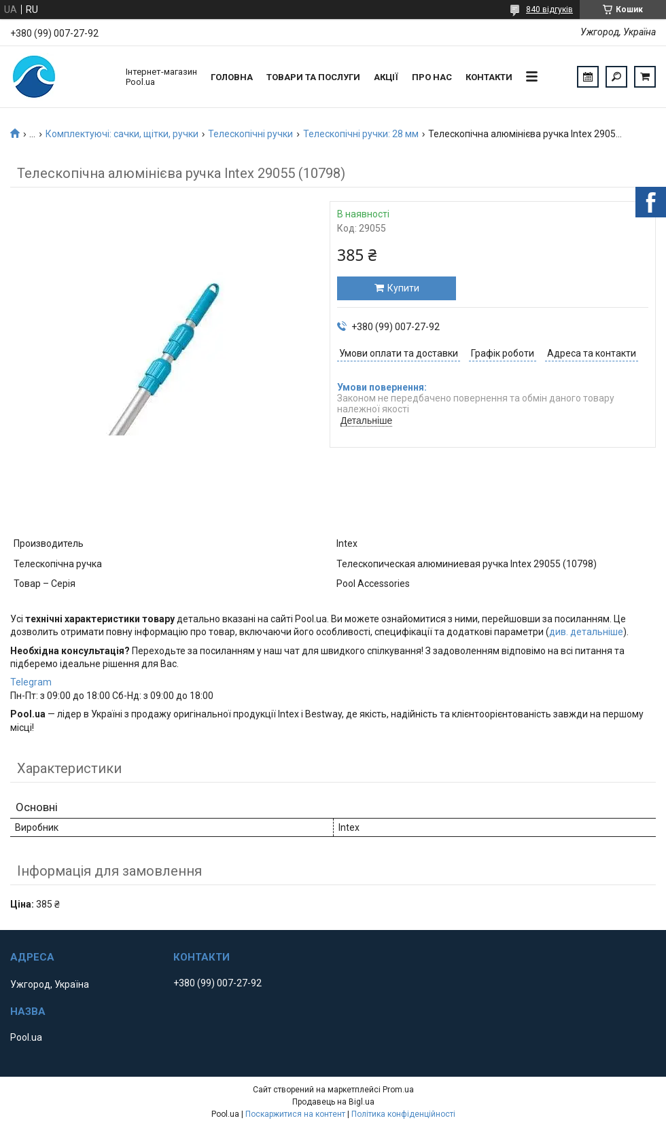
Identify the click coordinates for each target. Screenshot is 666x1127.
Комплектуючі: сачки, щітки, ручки (122, 133)
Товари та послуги (313, 77)
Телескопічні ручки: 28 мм (361, 133)
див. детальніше (586, 631)
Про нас (432, 77)
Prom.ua (398, 1089)
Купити (403, 288)
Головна (232, 77)
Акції (386, 77)
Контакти (489, 77)
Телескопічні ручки (250, 133)
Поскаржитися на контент (295, 1114)
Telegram (31, 682)
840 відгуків (549, 9)
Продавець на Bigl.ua (333, 1102)
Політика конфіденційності (403, 1114)
